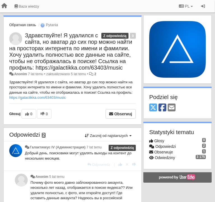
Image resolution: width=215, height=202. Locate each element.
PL (186, 6)
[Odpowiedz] (98, 164)
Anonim (20, 74)
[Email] (172, 108)
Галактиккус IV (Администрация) (57, 147)
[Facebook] (162, 108)
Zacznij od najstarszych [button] (108, 136)
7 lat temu (94, 147)
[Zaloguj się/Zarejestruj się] (203, 6)
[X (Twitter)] (153, 108)
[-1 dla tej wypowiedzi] (134, 164)
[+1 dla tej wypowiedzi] (120, 164)
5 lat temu (56, 177)
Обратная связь (22, 25)
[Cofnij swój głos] (127, 164)
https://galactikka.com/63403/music (37, 97)
